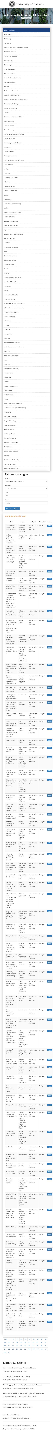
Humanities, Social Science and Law (14, 303)
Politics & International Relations (13, 403)
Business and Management (12, 95)
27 (41, 1339)
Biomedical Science (10, 82)
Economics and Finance (11, 178)
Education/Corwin (9, 186)
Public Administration (10, 416)
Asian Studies (8, 34)
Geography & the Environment (13, 277)
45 (25, 1346)
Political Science (9, 395)
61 (45, 1349)
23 (25, 1339)
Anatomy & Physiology (10, 56)
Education (7, 182)
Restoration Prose (9, 429)
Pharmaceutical (8, 373)
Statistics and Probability (11, 460)
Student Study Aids (9, 464)
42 (13, 1346)
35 (29, 1342)
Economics (7, 173)
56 (25, 1349)
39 (45, 1342)
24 (29, 1339)
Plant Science (8, 390)
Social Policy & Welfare (11, 442)
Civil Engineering (9, 121)
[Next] (8, 1352)
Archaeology (8, 65)
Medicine (7, 351)
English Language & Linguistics (13, 212)
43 (17, 1346)
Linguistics (7, 325)
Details (50, 526)
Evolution (7, 243)
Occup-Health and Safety (11, 369)
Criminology (7, 147)
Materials (7, 338)
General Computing (10, 260)
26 (37, 1339)
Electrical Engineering (10, 191)
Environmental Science (11, 221)
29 (5, 1342)
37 (37, 1342)
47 (33, 1346)
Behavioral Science (9, 73)
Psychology (7, 412)
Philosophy (7, 377)
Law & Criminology (9, 316)
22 (21, 1339)
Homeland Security (9, 299)
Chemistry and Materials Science (13, 117)
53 (13, 1349)
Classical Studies (9, 125)
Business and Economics (11, 91)
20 (13, 1339)
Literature (7, 329)
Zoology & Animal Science (11, 468)
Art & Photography (9, 69)
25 (33, 1339)
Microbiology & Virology (11, 355)
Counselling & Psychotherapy (12, 143)
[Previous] (9, 1339)
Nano (5, 360)
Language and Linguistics (11, 312)
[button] (26, 481)
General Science (9, 264)
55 (21, 1349)
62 (5, 1352)
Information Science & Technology (14, 308)
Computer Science (9, 138)
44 (21, 1346)
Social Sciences (8, 447)
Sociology (7, 455)
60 (41, 1349)
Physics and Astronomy (11, 386)
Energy (6, 195)
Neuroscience (8, 364)
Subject (7, 478)
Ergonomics (7, 230)
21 (17, 1339)
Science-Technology (10, 438)
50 (45, 1346)
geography (7, 273)
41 (9, 1346)
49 (41, 1346)
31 (13, 1342)
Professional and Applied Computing (15, 408)
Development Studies (10, 156)
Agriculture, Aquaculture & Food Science (16, 47)
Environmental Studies (11, 225)
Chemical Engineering (10, 108)
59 (37, 1349)
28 (45, 1339)
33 (21, 1342)
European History (9, 238)
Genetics (6, 269)
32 (17, 1342)
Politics (6, 399)
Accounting (7, 39)
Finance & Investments (11, 247)
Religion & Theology (10, 421)
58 (33, 1349)
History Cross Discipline (11, 295)
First (5, 1339)
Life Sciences (8, 321)
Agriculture (7, 43)
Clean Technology (9, 130)
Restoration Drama (9, 425)
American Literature (10, 52)
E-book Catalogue (9, 30)
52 (9, 1349)
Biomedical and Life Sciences (12, 78)
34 (25, 1342)
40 (5, 1346)
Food (5, 251)
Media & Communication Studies (14, 347)
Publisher (8, 485)
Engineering (7, 199)
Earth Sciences (8, 164)
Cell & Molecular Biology (11, 104)
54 (17, 1349)
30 (9, 1342)
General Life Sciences (10, 256)
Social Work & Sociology (11, 451)
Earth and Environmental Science (14, 160)
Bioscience (7, 86)
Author (7, 500)
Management (8, 334)
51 (5, 1349)
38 (41, 1342)
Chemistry (7, 112)
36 (33, 1342)
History (6, 290)
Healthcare (7, 286)
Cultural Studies (9, 151)
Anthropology (8, 60)
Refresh (15, 508)
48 (37, 1346)
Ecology (6, 169)
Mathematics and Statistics (12, 343)
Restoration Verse (9, 434)
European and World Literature (13, 234)
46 (29, 1346)
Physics (6, 382)
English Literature (9, 217)
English (6, 208)
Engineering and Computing (12, 204)
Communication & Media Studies (14, 134)
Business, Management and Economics (15, 99)
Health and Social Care (11, 282)
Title (6, 493)
